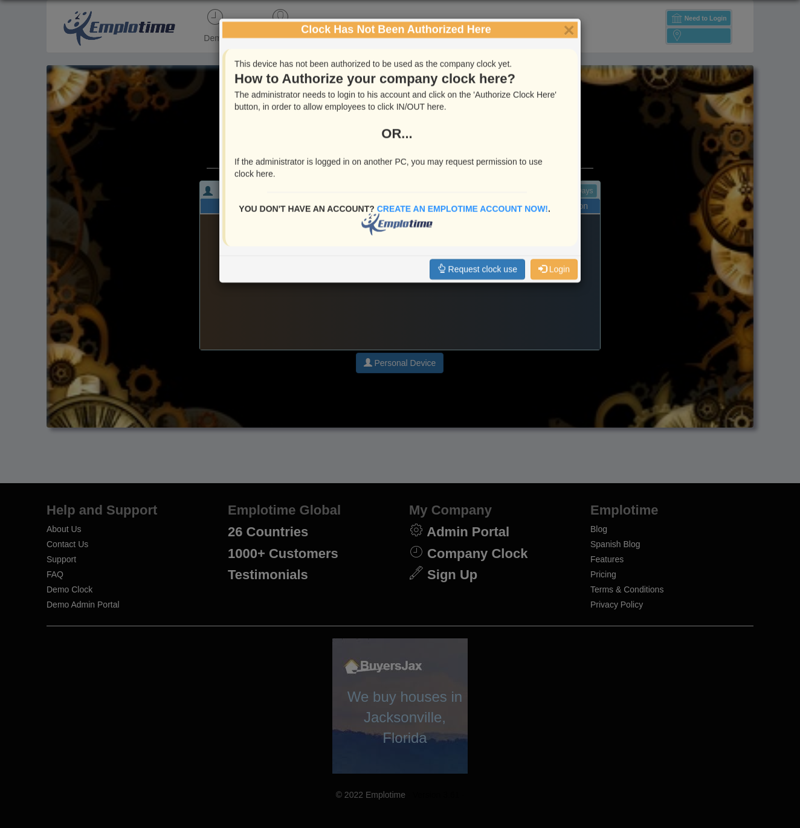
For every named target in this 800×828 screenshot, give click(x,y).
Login (554, 231)
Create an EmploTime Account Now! (462, 170)
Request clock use (477, 231)
